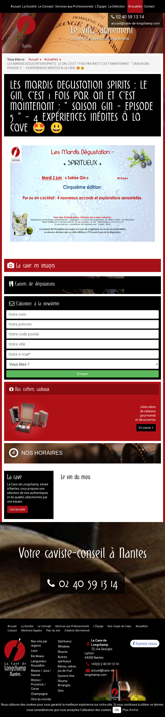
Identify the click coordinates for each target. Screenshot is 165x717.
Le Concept (44, 626)
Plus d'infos (130, 710)
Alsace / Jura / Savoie (41, 673)
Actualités (142, 626)
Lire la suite (17, 509)
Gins (61, 690)
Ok (117, 710)
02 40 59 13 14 (130, 17)
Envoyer (82, 374)
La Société (27, 626)
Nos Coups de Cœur (119, 626)
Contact (12, 630)
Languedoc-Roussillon (39, 663)
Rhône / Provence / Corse (38, 684)
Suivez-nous (145, 643)
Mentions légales (31, 630)
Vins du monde (41, 699)
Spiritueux (65, 641)
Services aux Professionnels (72, 626)
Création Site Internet (77, 630)
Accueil (12, 626)
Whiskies (64, 646)
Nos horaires (42, 453)
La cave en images (35, 265)
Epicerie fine (66, 676)
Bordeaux (37, 656)
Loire (34, 650)
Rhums (62, 652)
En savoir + (146, 427)
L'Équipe (98, 626)
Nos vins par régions (39, 643)
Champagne (39, 694)
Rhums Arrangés (64, 683)
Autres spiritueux (64, 659)
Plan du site (53, 630)
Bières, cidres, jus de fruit (67, 668)
